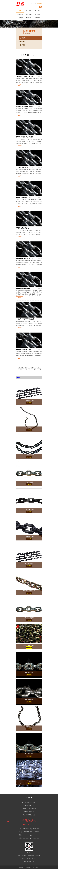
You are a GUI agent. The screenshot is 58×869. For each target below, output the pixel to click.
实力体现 (29, 14)
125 (38, 367)
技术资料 (29, 18)
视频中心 (20, 14)
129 (29, 369)
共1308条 (21, 367)
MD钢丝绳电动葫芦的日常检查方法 (25, 319)
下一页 (39, 369)
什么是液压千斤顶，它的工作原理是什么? (26, 137)
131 (35, 369)
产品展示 (37, 11)
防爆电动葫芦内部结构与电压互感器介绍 (26, 76)
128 (26, 369)
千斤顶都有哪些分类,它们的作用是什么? (26, 167)
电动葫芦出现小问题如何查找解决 (24, 106)
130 (32, 369)
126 (20, 369)
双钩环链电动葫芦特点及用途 (23, 349)
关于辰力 (29, 11)
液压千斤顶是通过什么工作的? (23, 197)
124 (35, 367)
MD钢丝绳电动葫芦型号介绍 (23, 288)
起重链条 (18, 377)
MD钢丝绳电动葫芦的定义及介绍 (24, 258)
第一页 (26, 367)
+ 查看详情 (19, 85)
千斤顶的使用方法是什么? (22, 228)
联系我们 (37, 14)
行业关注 (37, 18)
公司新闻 (20, 18)
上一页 (31, 367)
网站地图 (37, 867)
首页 (20, 11)
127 (23, 369)
